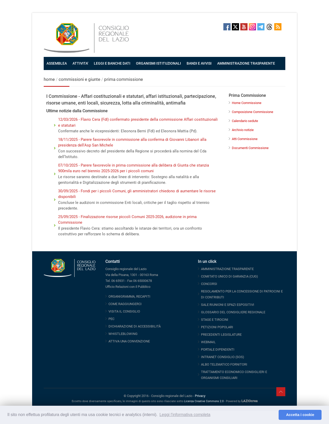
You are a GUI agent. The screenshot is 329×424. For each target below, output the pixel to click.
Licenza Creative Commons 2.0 (204, 401)
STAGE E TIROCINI (214, 320)
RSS (277, 26)
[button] (273, 415)
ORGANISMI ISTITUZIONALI (158, 63)
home (49, 79)
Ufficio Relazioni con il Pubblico (127, 287)
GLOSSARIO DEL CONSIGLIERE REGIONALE (233, 312)
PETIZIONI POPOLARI (217, 327)
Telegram (260, 26)
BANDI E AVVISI (199, 63)
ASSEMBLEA (57, 63)
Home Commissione (246, 103)
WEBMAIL (208, 342)
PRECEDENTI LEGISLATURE (221, 334)
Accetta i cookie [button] (300, 415)
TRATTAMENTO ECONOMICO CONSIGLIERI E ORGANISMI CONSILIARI (234, 375)
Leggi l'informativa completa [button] (184, 414)
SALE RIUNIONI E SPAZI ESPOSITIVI (227, 305)
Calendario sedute (245, 121)
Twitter (235, 26)
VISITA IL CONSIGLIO (124, 311)
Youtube (244, 26)
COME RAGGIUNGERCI (125, 304)
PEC (111, 319)
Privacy (200, 396)
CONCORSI (209, 284)
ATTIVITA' (80, 63)
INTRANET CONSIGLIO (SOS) (222, 357)
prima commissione (123, 79)
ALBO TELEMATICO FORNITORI (224, 364)
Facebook (227, 26)
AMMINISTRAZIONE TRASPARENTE (246, 63)
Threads (269, 26)
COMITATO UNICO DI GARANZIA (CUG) (229, 276)
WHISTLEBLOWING (123, 334)
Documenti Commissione (250, 148)
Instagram (252, 26)
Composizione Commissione (252, 112)
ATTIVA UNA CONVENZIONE (129, 341)
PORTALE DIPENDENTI (217, 349)
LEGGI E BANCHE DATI (112, 63)
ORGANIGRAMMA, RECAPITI (129, 296)
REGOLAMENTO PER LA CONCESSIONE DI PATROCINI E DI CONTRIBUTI (242, 294)
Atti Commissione (245, 139)
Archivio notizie (243, 130)
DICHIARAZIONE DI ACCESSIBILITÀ (134, 326)
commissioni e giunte (79, 79)
